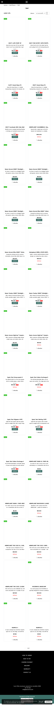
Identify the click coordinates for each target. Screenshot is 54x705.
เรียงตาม (33, 13)
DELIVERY (27, 665)
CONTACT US (27, 672)
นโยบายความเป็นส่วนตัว (11, 702)
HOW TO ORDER (27, 655)
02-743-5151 (28, 688)
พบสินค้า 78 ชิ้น (7, 13)
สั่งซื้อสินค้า (15, 53)
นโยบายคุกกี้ (21, 702)
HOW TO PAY (27, 659)
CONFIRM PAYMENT (27, 662)
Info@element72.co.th (27, 689)
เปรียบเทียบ (15, 56)
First (26, 648)
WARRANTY (27, 669)
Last (28, 648)
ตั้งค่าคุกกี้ (41, 701)
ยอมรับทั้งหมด (48, 701)
